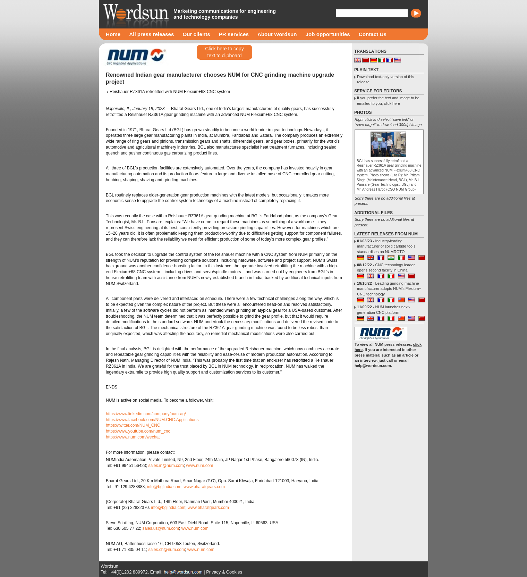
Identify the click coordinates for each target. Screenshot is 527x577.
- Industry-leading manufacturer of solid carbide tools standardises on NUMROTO (386, 246)
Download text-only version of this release (385, 79)
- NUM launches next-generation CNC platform (383, 309)
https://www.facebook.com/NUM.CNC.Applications (152, 419)
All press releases (151, 34)
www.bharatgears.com (204, 486)
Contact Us (372, 34)
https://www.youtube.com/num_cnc (138, 431)
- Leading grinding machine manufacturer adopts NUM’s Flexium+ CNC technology (389, 288)
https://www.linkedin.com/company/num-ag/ (146, 413)
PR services (234, 34)
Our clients (196, 34)
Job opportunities (327, 34)
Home (113, 34)
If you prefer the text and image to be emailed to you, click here (388, 100)
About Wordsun (277, 34)
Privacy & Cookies (224, 572)
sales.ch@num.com (166, 549)
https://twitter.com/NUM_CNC (133, 425)
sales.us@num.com (160, 528)
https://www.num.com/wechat (133, 437)
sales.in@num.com (166, 465)
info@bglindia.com (164, 486)
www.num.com (199, 465)
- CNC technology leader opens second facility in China (386, 267)
